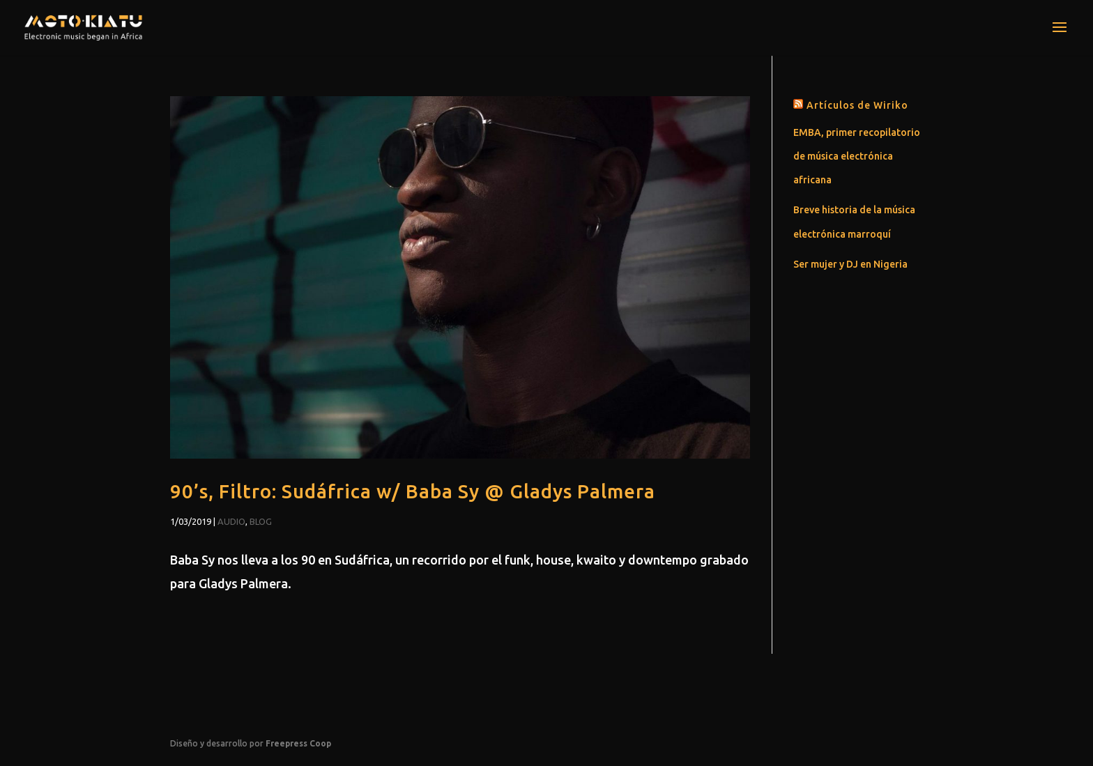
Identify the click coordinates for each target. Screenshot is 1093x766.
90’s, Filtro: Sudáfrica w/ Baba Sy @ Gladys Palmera (412, 491)
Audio (231, 521)
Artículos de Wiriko (857, 105)
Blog (261, 521)
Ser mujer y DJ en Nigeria (850, 264)
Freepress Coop (298, 743)
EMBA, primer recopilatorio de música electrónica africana (856, 156)
